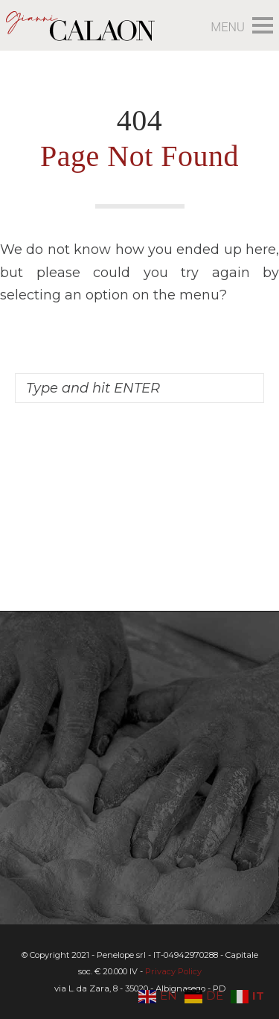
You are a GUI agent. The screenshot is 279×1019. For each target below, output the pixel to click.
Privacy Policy (173, 971)
